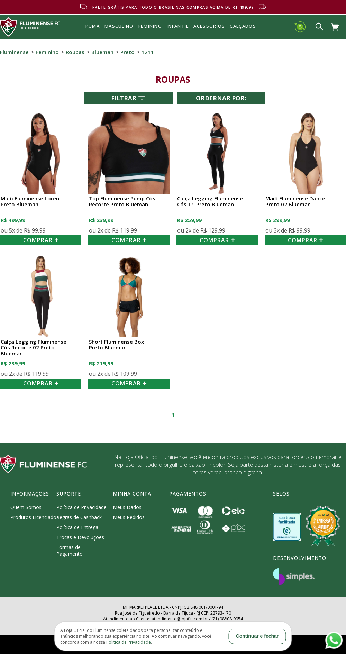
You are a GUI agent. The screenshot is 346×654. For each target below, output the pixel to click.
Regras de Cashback (79, 517)
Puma (92, 34)
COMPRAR (40, 240)
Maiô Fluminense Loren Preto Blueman (30, 202)
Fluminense (14, 51)
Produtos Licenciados (34, 517)
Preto (127, 51)
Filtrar (129, 98)
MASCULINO (119, 26)
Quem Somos (26, 507)
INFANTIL (178, 26)
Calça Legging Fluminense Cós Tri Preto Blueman (210, 202)
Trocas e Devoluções (80, 537)
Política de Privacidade (81, 507)
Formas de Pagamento (69, 550)
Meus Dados (127, 507)
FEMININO (150, 26)
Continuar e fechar (257, 636)
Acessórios (209, 41)
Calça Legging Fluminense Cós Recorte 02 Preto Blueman (33, 348)
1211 (148, 51)
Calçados (243, 26)
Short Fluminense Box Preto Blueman (116, 345)
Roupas (75, 51)
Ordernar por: (221, 98)
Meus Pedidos (129, 517)
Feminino (47, 51)
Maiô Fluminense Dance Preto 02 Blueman (295, 202)
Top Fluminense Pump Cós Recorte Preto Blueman (122, 202)
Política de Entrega (77, 527)
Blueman (102, 51)
